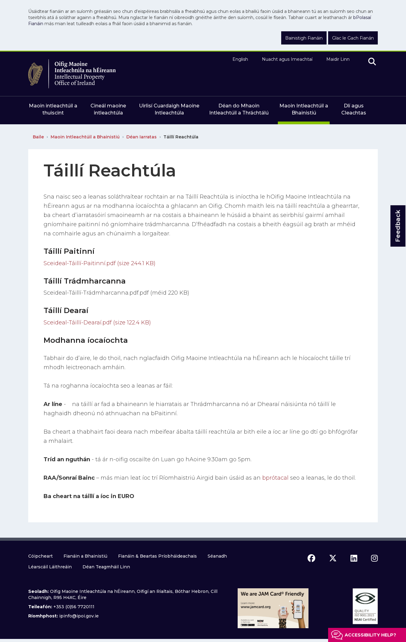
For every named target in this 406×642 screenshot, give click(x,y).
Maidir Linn (338, 59)
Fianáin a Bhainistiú (85, 556)
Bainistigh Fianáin (304, 38)
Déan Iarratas (141, 137)
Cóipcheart (40, 556)
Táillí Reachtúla (180, 137)
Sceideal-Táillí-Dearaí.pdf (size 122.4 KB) (97, 322)
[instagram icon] (374, 558)
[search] (372, 62)
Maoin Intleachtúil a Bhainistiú (85, 137)
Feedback (397, 226)
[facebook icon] (311, 558)
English (240, 59)
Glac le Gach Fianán (353, 38)
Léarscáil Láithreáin (50, 567)
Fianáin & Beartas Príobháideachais (157, 556)
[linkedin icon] (353, 558)
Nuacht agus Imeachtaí (287, 59)
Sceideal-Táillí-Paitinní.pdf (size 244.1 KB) (99, 263)
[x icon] (333, 558)
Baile (38, 137)
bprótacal (275, 477)
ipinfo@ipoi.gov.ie (79, 616)
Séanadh (217, 556)
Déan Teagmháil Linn (106, 567)
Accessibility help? (370, 635)
